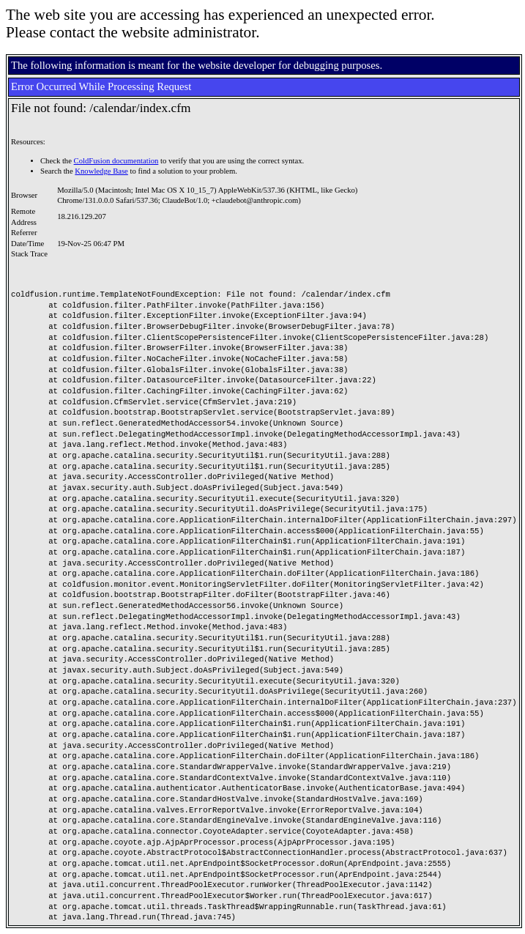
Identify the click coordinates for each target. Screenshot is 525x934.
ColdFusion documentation (116, 161)
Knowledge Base (101, 171)
